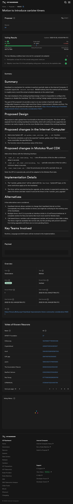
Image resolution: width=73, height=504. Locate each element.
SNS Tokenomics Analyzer (10, 482)
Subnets (4, 453)
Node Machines (7, 476)
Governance (6, 447)
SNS (3, 479)
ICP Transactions (7, 466)
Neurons (4, 450)
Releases (5, 460)
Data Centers (6, 456)
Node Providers (7, 473)
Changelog (5, 495)
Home (4, 444)
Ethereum (5, 492)
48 (5, 27)
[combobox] (18, 389)
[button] (64, 389)
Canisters (5, 463)
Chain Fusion (6, 485)
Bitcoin (4, 489)
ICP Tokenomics (7, 469)
